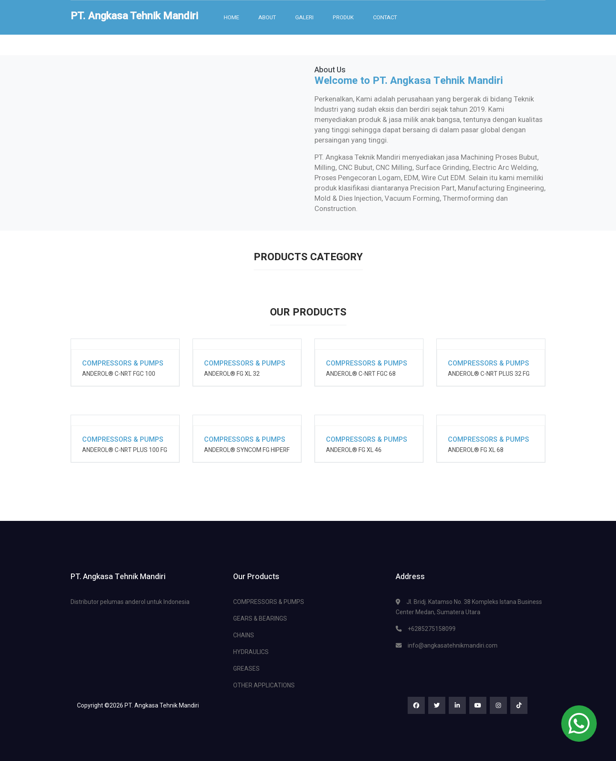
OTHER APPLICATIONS (264, 685)
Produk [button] (343, 17)
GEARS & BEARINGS (260, 618)
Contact (385, 17)
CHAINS (243, 635)
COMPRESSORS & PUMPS (268, 601)
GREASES (246, 668)
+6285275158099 (432, 628)
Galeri (304, 17)
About (267, 17)
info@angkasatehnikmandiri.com (453, 645)
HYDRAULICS (251, 651)
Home (231, 17)
